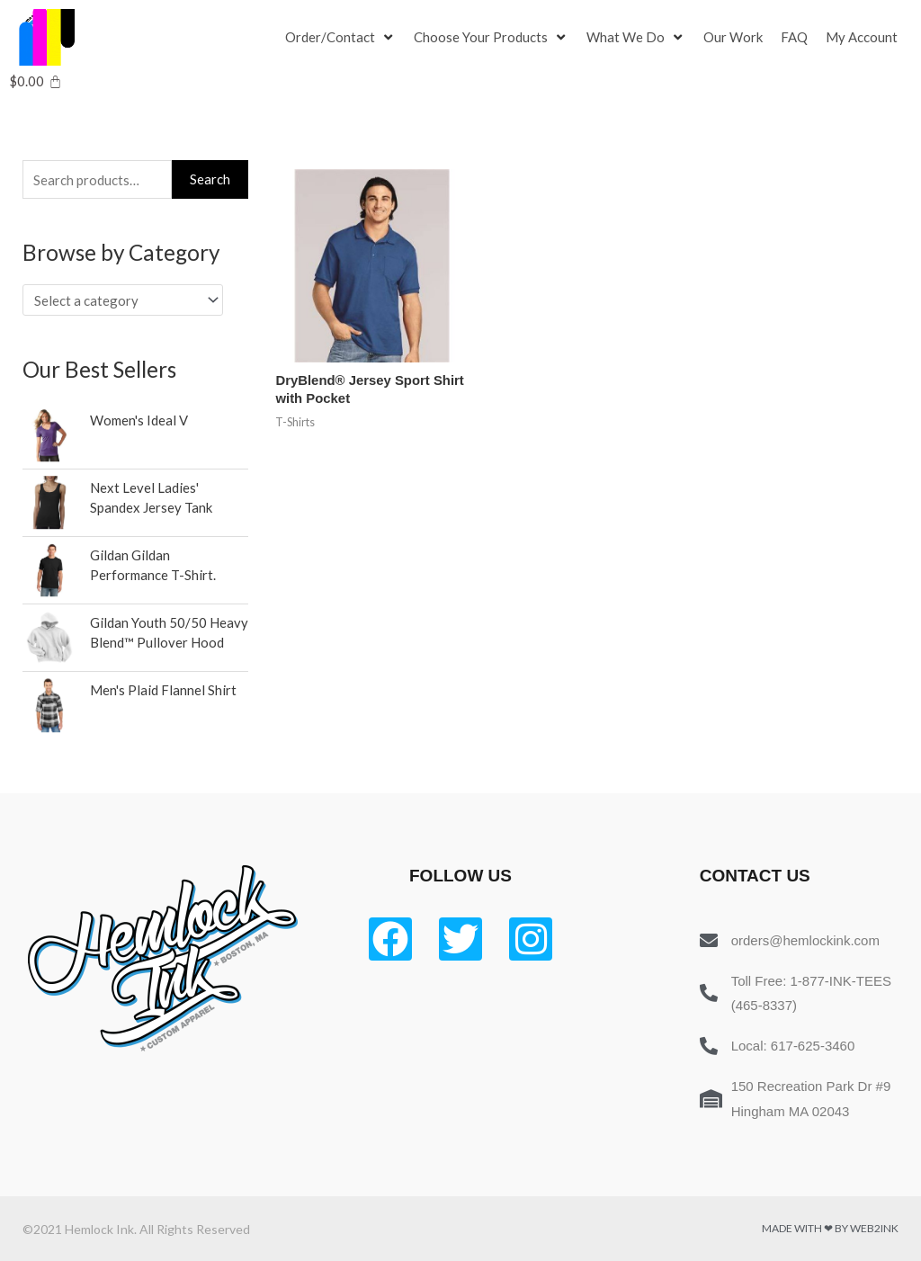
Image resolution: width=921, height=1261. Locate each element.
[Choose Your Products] (491, 38)
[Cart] (35, 81)
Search (210, 179)
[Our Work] (733, 38)
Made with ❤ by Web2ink (830, 1228)
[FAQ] (794, 38)
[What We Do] (635, 38)
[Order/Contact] (340, 38)
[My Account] (862, 38)
